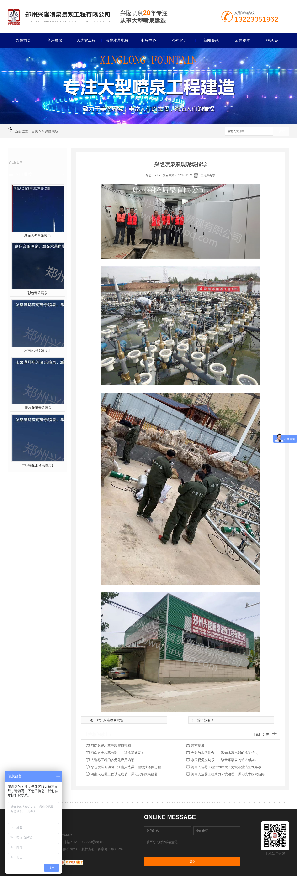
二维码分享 (208, 175)
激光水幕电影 (117, 40)
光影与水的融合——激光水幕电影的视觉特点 (224, 753)
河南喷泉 (197, 745)
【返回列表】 (262, 734)
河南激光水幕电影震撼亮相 (111, 745)
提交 (192, 862)
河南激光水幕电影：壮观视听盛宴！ (117, 753)
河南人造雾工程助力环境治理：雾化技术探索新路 (228, 774)
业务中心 (148, 40)
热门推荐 (23, 174)
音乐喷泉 (54, 40)
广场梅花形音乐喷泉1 (37, 465)
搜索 (281, 132)
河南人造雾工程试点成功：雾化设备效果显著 (124, 774)
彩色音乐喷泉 (37, 293)
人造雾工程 (85, 40)
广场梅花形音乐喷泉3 (37, 408)
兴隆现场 (51, 131)
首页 (35, 131)
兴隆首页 (23, 40)
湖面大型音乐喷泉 (37, 235)
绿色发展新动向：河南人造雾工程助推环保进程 (126, 767)
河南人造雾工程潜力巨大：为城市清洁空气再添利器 (229, 767)
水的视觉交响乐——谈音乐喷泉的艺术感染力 (224, 760)
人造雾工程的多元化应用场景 (112, 760)
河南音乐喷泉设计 (37, 350)
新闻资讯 (211, 40)
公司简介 (179, 40)
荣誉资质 (242, 40)
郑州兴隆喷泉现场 (110, 720)
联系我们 (273, 40)
